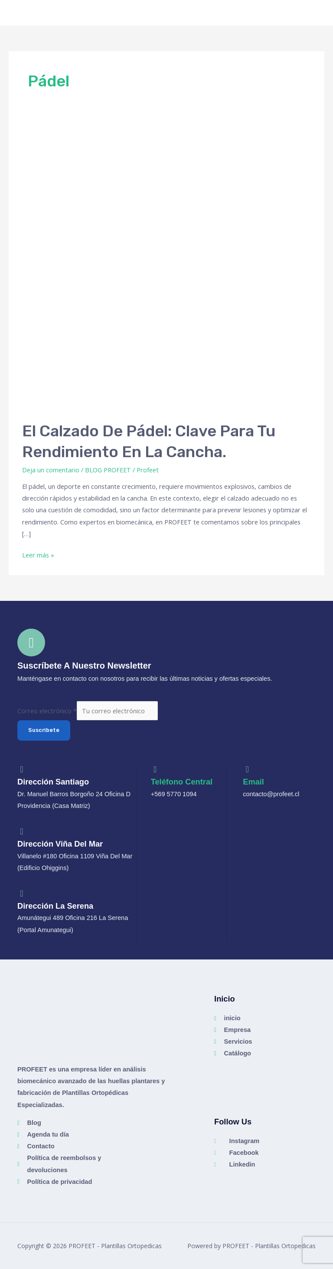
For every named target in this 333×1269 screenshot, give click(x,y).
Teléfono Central (181, 781)
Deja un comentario (50, 469)
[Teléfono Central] (155, 769)
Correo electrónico (47, 710)
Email (253, 781)
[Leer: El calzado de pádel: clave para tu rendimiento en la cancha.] (166, 266)
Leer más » (38, 554)
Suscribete (43, 730)
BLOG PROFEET (108, 469)
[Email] (247, 769)
